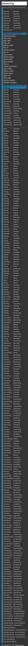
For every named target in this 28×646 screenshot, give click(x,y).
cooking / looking (8, 50)
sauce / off (6, 75)
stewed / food (7, 59)
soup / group (7, 68)
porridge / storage (9, 80)
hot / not (6, 52)
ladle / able (7, 40)
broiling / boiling (8, 71)
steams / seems (8, 57)
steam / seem (7, 54)
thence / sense (8, 73)
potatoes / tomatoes (9, 82)
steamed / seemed (9, 36)
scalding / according (10, 66)
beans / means (8, 61)
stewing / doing (8, 45)
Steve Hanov (19, 645)
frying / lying (7, 38)
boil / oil (5, 47)
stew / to (6, 64)
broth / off (6, 43)
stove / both (7, 78)
